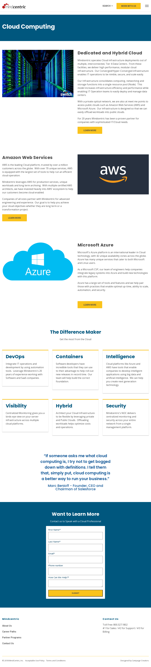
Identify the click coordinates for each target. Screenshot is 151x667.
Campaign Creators (140, 660)
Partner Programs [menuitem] (12, 637)
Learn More (89, 130)
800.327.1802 (120, 624)
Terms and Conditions (56, 660)
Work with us (128, 6)
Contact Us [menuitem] (8, 643)
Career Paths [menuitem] (9, 631)
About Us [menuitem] (7, 625)
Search (107, 6)
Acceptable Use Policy (34, 660)
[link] (90, 130)
